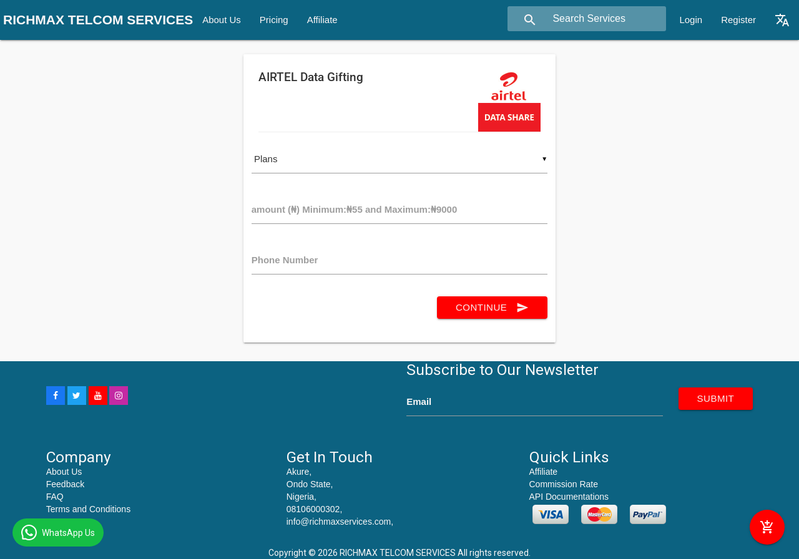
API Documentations (569, 497)
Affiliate (322, 19)
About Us (221, 19)
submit (716, 398)
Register (738, 19)
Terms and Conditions (88, 509)
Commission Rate (563, 484)
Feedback (65, 484)
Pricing (274, 19)
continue (492, 307)
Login (690, 19)
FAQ (55, 497)
